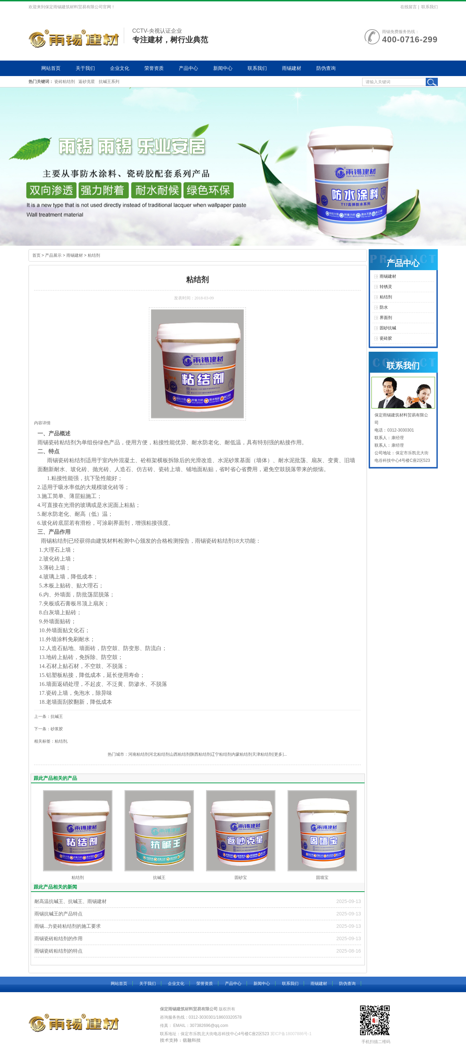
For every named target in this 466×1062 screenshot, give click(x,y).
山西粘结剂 (180, 754)
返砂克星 (86, 81)
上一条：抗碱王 (48, 716)
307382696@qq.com (209, 1025)
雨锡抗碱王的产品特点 (58, 913)
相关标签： (44, 741)
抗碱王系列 (109, 81)
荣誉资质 (154, 68)
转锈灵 (386, 286)
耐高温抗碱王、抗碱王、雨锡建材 (70, 901)
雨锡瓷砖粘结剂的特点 (58, 951)
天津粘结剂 (262, 754)
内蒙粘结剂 (241, 754)
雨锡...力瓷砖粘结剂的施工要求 (67, 926)
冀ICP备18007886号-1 (291, 1033)
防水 (384, 307)
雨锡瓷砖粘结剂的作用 (58, 938)
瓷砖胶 (386, 338)
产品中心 (188, 68)
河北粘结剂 (159, 754)
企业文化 (119, 68)
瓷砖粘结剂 (64, 81)
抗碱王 (159, 877)
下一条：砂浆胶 (48, 728)
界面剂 (121, 523)
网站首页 (51, 68)
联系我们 (429, 6)
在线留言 (408, 6)
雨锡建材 (291, 68)
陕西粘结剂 (200, 754)
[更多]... (280, 754)
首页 (36, 255)
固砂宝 (241, 877)
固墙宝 (322, 877)
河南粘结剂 (138, 754)
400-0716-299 (409, 39)
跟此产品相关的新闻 (55, 887)
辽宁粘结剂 (221, 754)
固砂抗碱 (388, 328)
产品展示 (53, 255)
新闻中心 (222, 68)
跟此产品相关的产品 (55, 778)
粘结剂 (94, 255)
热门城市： (118, 754)
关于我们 (85, 68)
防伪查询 (326, 68)
